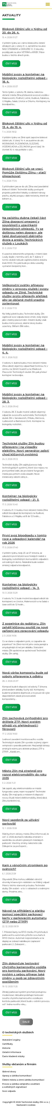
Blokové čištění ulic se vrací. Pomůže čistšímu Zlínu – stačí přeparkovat (24, 172)
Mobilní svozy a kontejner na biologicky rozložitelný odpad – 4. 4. (24, 349)
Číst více (11, 63)
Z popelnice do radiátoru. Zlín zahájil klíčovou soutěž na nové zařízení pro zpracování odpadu (25, 627)
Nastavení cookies (26, 1105)
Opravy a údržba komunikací (16, 1075)
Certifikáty (7, 1044)
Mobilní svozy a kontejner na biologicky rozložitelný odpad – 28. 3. (24, 398)
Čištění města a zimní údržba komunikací (23, 1080)
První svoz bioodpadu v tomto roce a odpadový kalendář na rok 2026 (24, 539)
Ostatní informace (11, 1052)
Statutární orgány (11, 1040)
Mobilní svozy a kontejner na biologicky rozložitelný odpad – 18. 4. (24, 78)
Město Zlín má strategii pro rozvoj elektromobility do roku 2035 (24, 774)
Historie (6, 1048)
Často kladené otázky (13, 1056)
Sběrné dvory (9, 1071)
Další (26, 1022)
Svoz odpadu (9, 1091)
